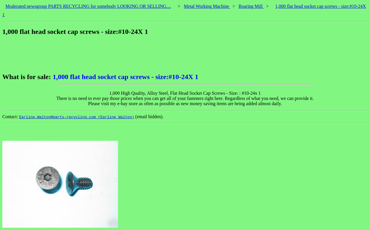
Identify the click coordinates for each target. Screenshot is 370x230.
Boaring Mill (251, 6)
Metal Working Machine (207, 6)
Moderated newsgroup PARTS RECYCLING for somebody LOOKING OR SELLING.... (88, 6)
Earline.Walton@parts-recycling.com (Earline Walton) (76, 117)
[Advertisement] (107, 54)
